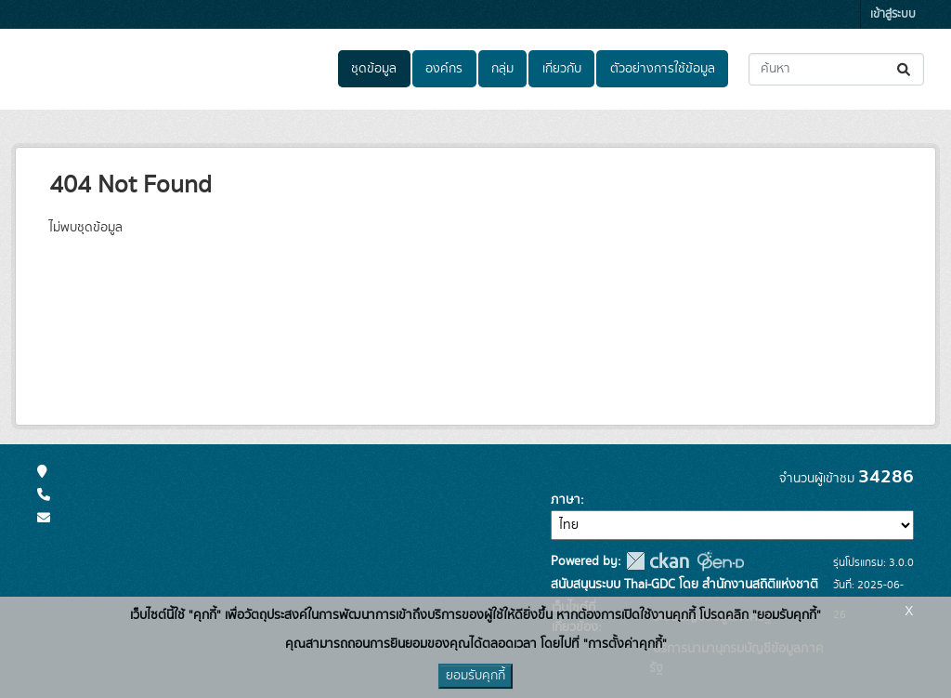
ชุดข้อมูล (374, 68)
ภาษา (565, 500)
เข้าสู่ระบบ (893, 14)
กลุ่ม (502, 68)
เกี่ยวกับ (561, 68)
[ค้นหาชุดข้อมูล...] (836, 69)
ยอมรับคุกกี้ (475, 675)
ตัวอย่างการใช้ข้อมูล (662, 68)
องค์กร (443, 68)
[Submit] (905, 69)
